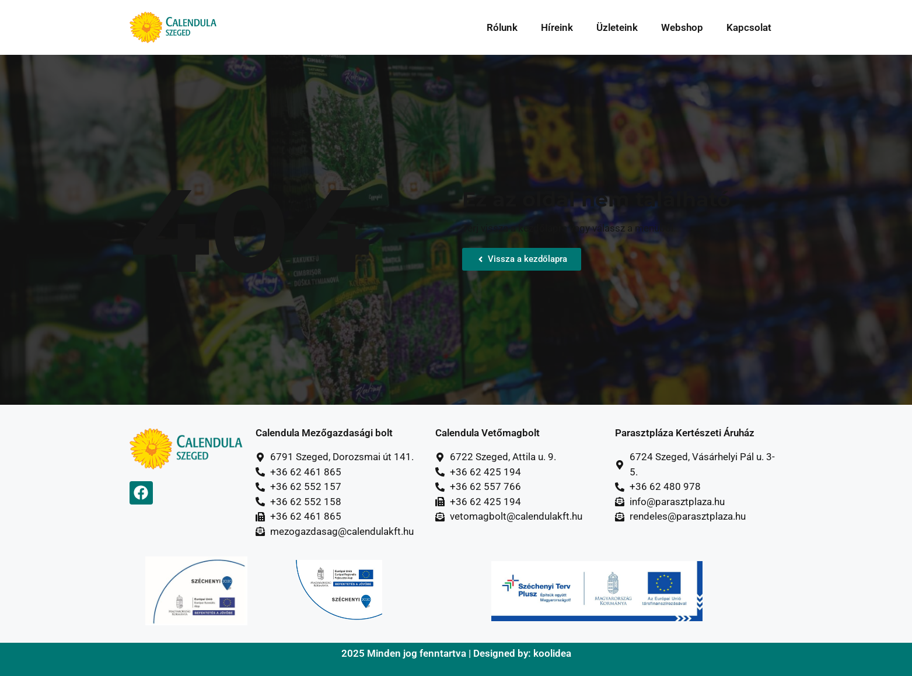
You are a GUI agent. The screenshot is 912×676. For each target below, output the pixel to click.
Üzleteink (617, 27)
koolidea (552, 653)
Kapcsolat (748, 27)
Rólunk (502, 27)
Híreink (557, 27)
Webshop (682, 27)
